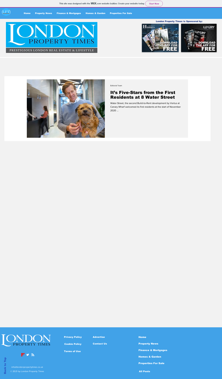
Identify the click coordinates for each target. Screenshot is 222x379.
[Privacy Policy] (73, 337)
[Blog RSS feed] (32, 355)
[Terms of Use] (72, 351)
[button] (73, 344)
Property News (148, 343)
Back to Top (5, 365)
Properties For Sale (151, 363)
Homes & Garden (150, 356)
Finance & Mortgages (153, 350)
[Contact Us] (100, 343)
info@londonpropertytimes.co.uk (27, 367)
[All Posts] (145, 371)
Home (142, 337)
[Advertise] (99, 337)
